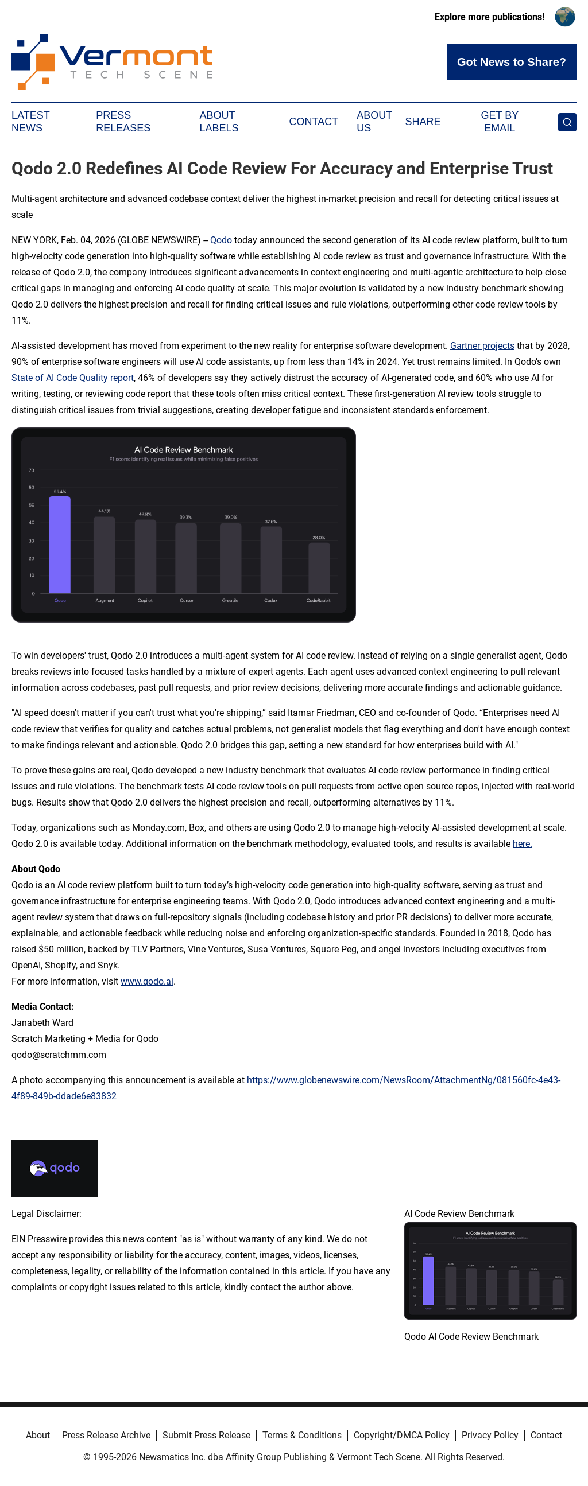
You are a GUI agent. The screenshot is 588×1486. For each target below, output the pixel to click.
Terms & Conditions (302, 1435)
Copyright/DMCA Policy (402, 1435)
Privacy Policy (490, 1435)
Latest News (30, 122)
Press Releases (123, 122)
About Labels (219, 122)
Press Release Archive (106, 1435)
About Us (374, 122)
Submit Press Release (206, 1435)
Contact (313, 121)
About (38, 1435)
